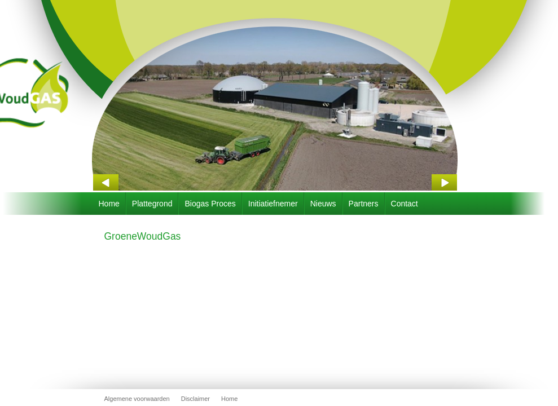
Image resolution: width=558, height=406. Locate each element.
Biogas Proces (209, 203)
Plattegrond (152, 203)
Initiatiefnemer (273, 203)
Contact (404, 203)
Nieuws (323, 203)
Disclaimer (195, 398)
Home (109, 203)
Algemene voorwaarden (137, 398)
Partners (364, 203)
